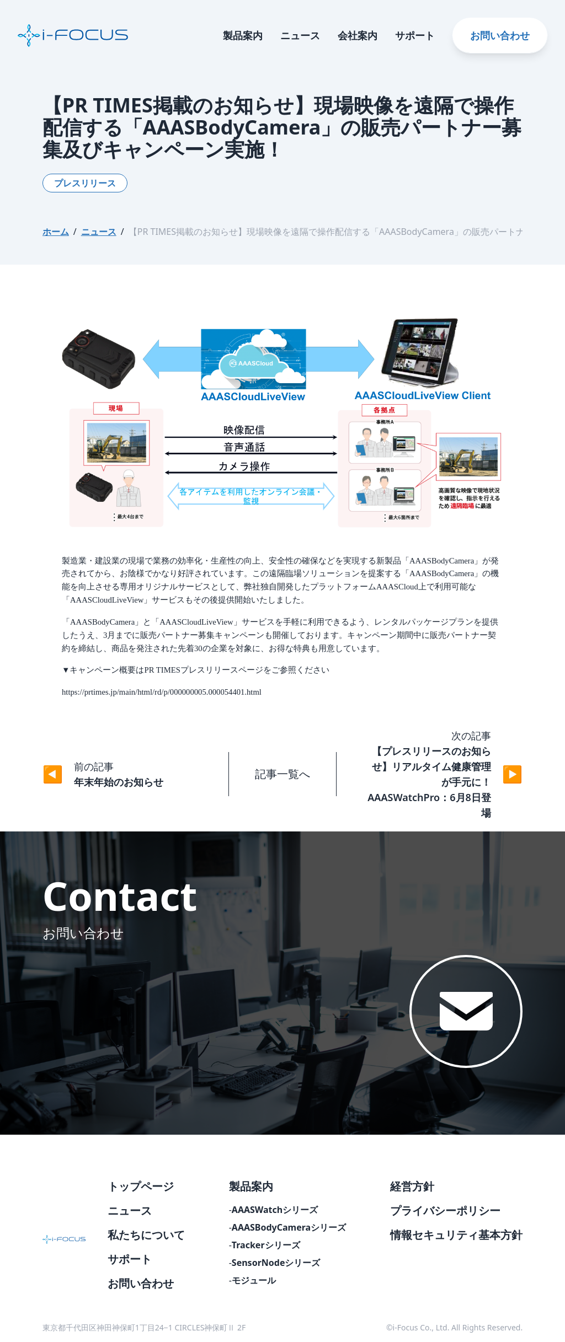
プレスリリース (85, 183)
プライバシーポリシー (445, 1210)
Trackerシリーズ (266, 1245)
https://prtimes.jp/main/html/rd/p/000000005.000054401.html (162, 692)
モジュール (254, 1280)
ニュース (300, 35)
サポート (415, 35)
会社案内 (357, 35)
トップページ (141, 1186)
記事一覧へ (282, 773)
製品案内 (243, 35)
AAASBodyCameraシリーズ (289, 1227)
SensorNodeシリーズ (276, 1263)
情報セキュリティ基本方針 (456, 1234)
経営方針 (412, 1186)
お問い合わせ (500, 35)
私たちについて (146, 1234)
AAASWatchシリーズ (275, 1210)
